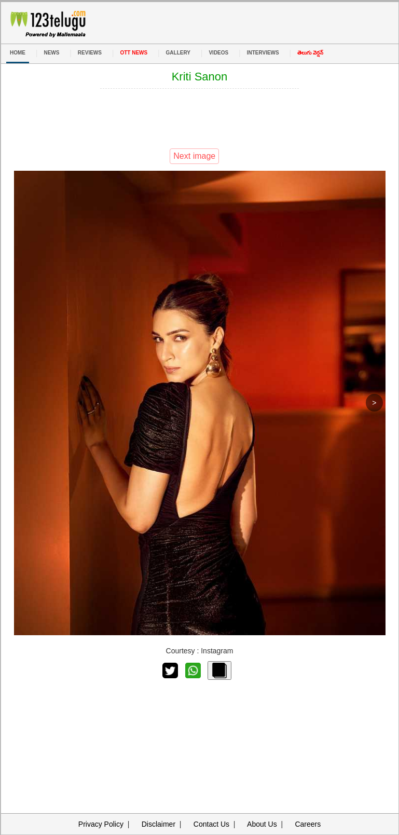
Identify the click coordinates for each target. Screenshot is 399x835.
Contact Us (211, 824)
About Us (262, 824)
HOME (17, 53)
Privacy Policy (100, 824)
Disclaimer (158, 824)
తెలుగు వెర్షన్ (310, 53)
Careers (308, 824)
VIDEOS (218, 53)
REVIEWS (90, 53)
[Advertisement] (200, 117)
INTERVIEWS (263, 53)
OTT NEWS (133, 53)
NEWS (51, 53)
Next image (194, 156)
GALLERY (178, 53)
